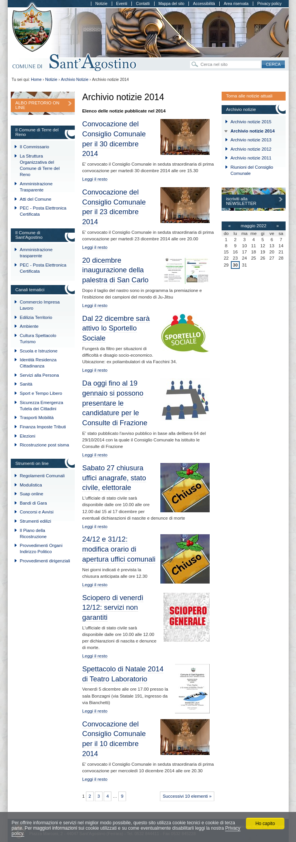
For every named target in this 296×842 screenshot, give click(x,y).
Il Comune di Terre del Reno (37, 132)
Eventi (121, 4)
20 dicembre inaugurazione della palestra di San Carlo (115, 270)
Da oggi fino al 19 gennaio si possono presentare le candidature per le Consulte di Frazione (114, 403)
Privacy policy (269, 4)
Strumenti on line (32, 463)
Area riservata (236, 4)
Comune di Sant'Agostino (74, 62)
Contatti (143, 4)
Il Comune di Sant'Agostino (29, 235)
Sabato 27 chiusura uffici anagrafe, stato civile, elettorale (114, 478)
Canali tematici (30, 289)
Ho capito (265, 823)
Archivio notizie (241, 109)
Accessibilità (204, 4)
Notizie (101, 4)
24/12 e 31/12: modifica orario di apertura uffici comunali (118, 549)
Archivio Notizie (74, 79)
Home (36, 79)
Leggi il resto (94, 179)
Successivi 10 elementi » (187, 796)
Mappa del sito (171, 4)
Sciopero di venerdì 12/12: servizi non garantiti (112, 608)
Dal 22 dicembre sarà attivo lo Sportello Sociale (116, 328)
